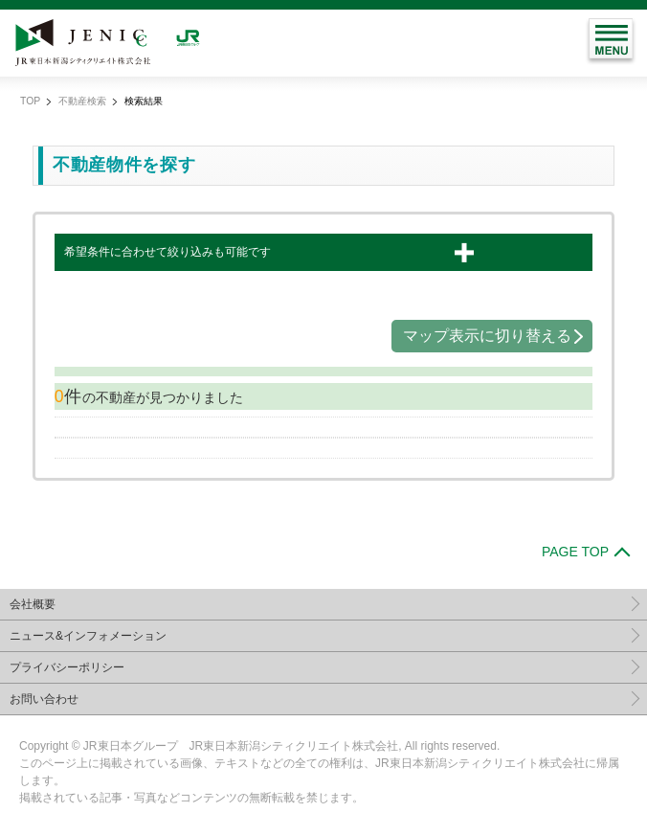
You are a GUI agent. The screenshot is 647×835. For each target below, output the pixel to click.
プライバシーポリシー (67, 667)
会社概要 (33, 604)
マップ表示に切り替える (487, 335)
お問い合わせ (44, 699)
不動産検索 (82, 101)
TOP (30, 101)
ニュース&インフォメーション (88, 636)
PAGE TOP (575, 551)
